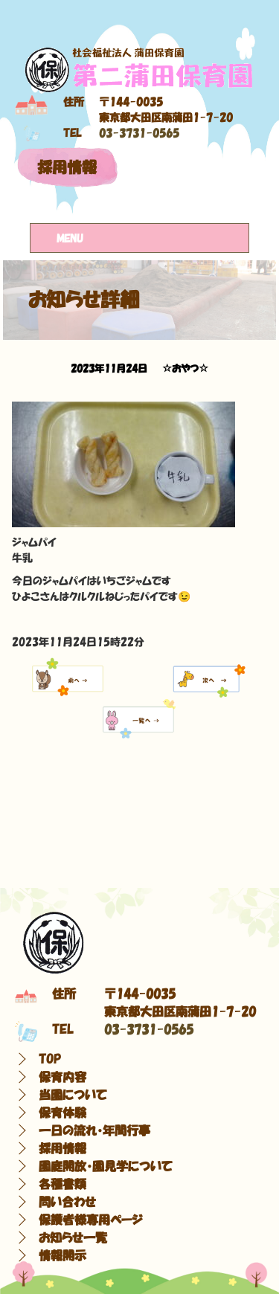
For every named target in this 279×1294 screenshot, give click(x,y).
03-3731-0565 (139, 133)
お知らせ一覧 (73, 1237)
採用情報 (67, 167)
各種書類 (62, 1184)
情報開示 (62, 1255)
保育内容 (62, 1077)
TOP (50, 1059)
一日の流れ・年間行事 (94, 1130)
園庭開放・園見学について (106, 1166)
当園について (73, 1095)
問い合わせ (67, 1202)
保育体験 (62, 1112)
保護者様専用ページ (91, 1220)
